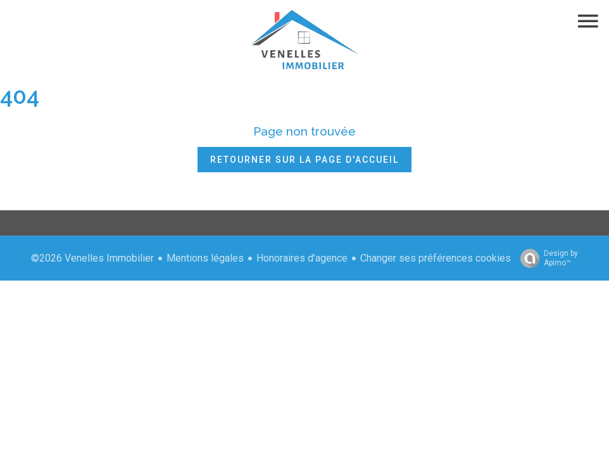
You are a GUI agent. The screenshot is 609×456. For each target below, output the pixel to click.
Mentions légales (205, 258)
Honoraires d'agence (302, 258)
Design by (546, 258)
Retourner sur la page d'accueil (304, 160)
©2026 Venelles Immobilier (92, 258)
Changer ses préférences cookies (435, 258)
